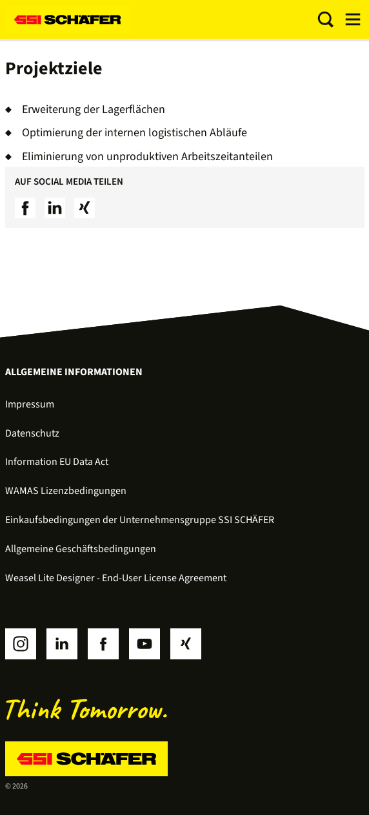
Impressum (29, 404)
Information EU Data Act (56, 462)
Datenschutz (32, 433)
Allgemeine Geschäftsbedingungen (80, 549)
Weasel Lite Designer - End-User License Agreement (115, 578)
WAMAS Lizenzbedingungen (65, 491)
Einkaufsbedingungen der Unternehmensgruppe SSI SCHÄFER (139, 520)
